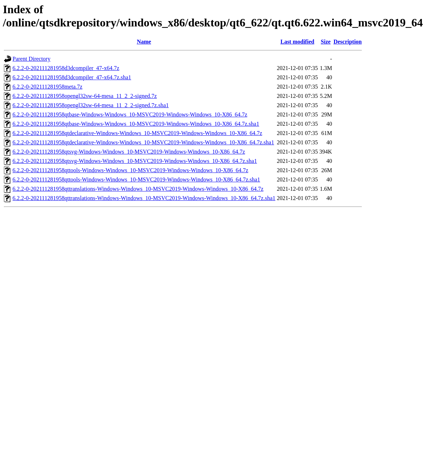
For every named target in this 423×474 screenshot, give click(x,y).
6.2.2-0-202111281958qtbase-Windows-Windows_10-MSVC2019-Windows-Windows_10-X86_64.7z (130, 114)
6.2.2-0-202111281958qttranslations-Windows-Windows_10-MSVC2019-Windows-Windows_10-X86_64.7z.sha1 (144, 198)
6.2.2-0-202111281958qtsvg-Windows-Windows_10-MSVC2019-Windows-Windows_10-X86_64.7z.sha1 (135, 161)
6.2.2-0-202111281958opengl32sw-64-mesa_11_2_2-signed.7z (85, 96)
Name (144, 42)
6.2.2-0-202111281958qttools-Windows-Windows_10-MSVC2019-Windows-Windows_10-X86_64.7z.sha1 (136, 179)
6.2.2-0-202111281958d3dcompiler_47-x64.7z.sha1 (72, 77)
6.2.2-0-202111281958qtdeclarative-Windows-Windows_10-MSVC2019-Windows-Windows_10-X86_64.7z (137, 133)
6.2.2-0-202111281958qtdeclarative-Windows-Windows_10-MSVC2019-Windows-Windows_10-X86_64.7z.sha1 (143, 142)
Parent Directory (31, 59)
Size (326, 42)
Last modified (297, 42)
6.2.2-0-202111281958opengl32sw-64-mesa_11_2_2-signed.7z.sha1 (91, 105)
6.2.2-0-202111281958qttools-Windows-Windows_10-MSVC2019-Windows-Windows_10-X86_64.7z (130, 170)
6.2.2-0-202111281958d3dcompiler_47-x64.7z (66, 68)
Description (347, 42)
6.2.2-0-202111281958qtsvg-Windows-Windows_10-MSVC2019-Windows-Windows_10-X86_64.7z (129, 152)
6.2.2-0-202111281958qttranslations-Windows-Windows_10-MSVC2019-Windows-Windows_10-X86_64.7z (138, 189)
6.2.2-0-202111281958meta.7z (48, 87)
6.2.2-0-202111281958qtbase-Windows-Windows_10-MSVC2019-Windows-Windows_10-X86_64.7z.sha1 (136, 124)
